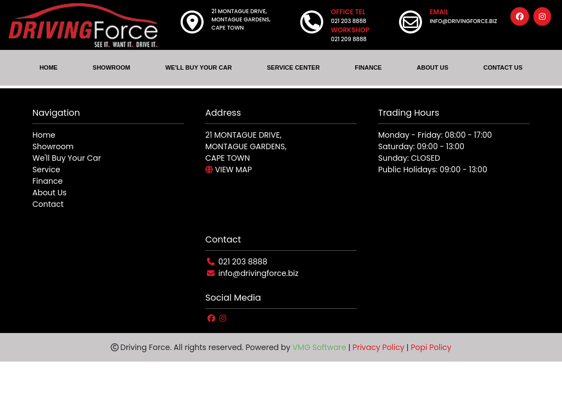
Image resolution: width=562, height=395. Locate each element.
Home (43, 134)
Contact (48, 204)
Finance (47, 181)
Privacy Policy (378, 347)
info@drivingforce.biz (258, 273)
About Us (49, 192)
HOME (49, 67)
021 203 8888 (242, 261)
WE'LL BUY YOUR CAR (198, 67)
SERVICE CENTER (293, 67)
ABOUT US (432, 67)
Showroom (53, 146)
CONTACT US (503, 67)
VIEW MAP (228, 169)
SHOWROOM (111, 67)
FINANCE (368, 67)
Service (46, 169)
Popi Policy (431, 347)
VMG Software (319, 347)
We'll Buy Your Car (66, 158)
